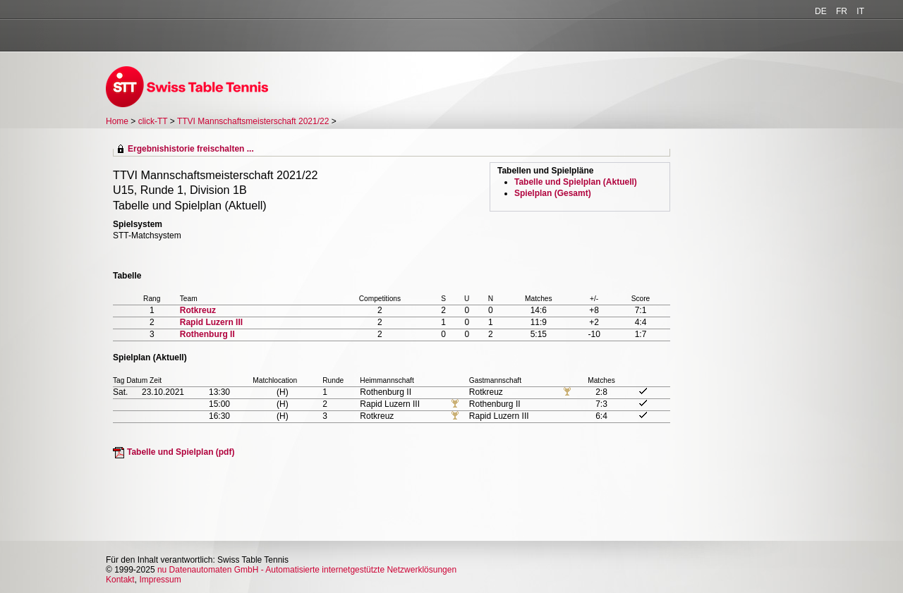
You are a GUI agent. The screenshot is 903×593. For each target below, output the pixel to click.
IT (860, 11)
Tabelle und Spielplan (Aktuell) (575, 182)
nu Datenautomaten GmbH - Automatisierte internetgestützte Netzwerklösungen (306, 570)
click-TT (153, 121)
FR (841, 11)
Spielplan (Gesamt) (552, 193)
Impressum (160, 580)
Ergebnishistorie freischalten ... (191, 149)
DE (821, 11)
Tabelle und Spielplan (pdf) (180, 452)
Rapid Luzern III (211, 322)
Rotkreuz (198, 310)
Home (117, 121)
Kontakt (120, 580)
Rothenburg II (207, 334)
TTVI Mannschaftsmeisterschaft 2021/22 (254, 121)
